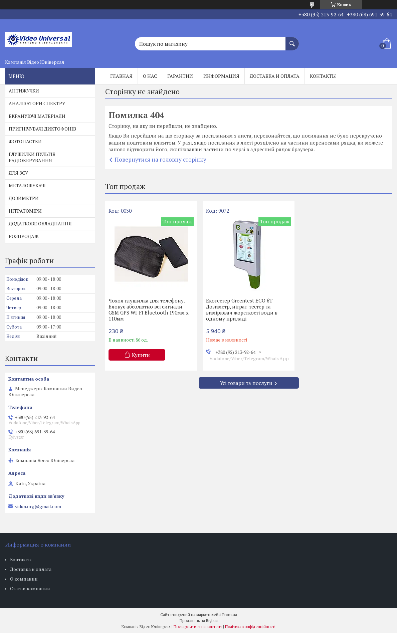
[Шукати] (292, 40)
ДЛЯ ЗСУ (18, 173)
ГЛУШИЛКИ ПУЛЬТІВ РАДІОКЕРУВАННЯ (32, 157)
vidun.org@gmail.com (38, 506)
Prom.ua (229, 614)
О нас (150, 76)
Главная (121, 76)
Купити (141, 355)
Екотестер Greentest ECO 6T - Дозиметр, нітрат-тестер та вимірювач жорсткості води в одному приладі (241, 309)
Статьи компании (30, 588)
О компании (24, 579)
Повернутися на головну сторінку (160, 159)
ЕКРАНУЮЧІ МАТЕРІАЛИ (37, 116)
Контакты (323, 76)
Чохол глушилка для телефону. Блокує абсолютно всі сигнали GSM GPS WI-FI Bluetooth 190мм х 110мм (149, 309)
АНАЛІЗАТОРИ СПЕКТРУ (37, 103)
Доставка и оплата (275, 76)
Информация (221, 76)
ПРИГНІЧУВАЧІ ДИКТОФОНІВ (42, 129)
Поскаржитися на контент (198, 626)
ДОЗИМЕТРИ (24, 198)
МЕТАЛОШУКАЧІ (27, 185)
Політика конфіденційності (250, 626)
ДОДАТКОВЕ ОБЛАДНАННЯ (40, 223)
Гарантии (180, 76)
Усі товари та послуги (246, 383)
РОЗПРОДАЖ (24, 236)
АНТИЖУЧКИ (24, 90)
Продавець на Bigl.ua (199, 620)
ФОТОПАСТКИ (25, 141)
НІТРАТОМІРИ (25, 211)
